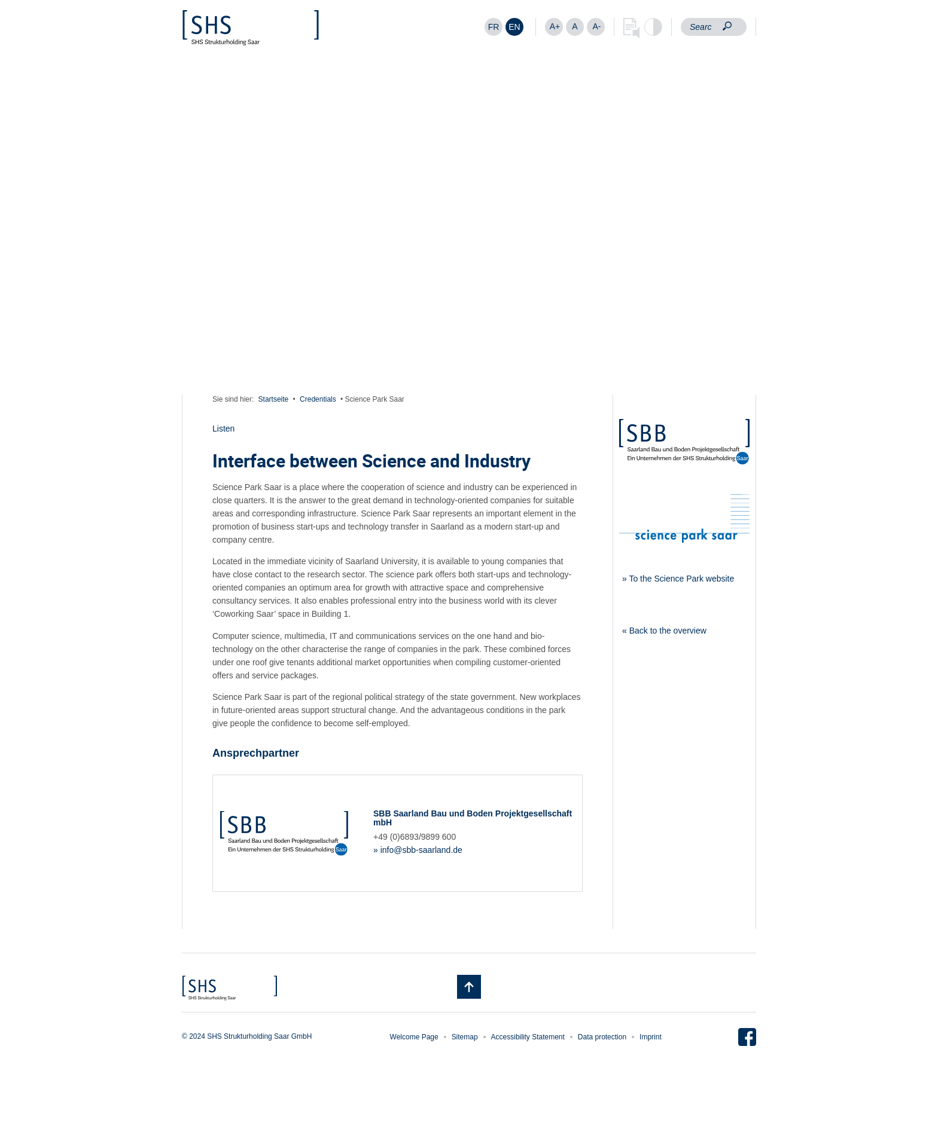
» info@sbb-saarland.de (417, 850)
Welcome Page (414, 1037)
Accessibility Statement (528, 1037)
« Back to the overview (664, 630)
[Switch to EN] (514, 27)
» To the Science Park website (678, 578)
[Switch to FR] (493, 27)
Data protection (602, 1037)
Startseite (273, 399)
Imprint (650, 1037)
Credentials (318, 399)
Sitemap (465, 1037)
